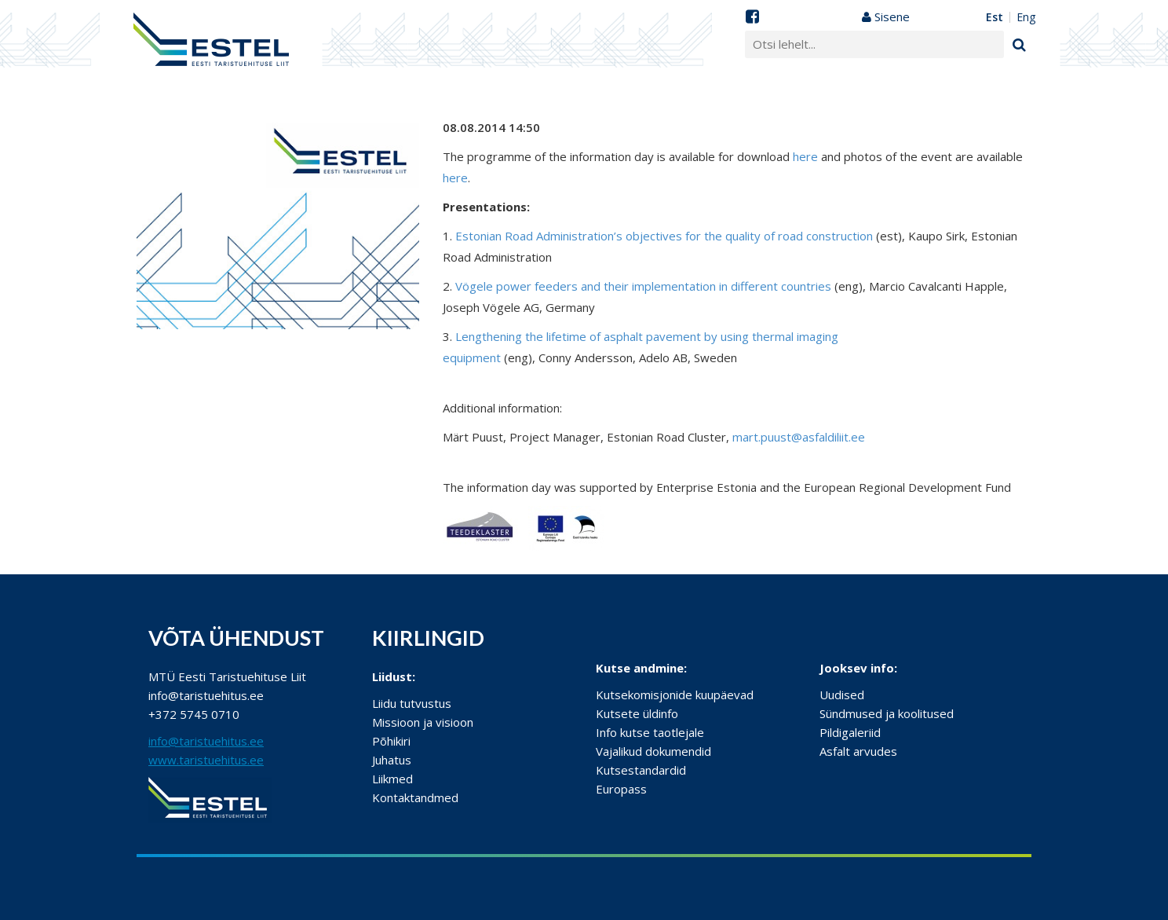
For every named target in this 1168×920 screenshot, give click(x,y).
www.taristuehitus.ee (206, 760)
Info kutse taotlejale (650, 732)
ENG (1026, 17)
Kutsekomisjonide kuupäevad (675, 694)
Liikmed (392, 778)
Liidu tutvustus (411, 703)
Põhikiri (391, 741)
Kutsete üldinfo (637, 713)
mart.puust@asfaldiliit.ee (798, 437)
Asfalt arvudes (858, 751)
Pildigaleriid (850, 732)
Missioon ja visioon (422, 722)
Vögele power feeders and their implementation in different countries (643, 286)
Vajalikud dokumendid (653, 751)
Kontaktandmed (415, 797)
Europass (621, 789)
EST (994, 17)
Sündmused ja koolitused (886, 713)
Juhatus (391, 760)
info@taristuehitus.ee (206, 741)
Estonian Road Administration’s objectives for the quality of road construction (664, 236)
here (805, 156)
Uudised (841, 694)
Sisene (886, 16)
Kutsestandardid (641, 770)
